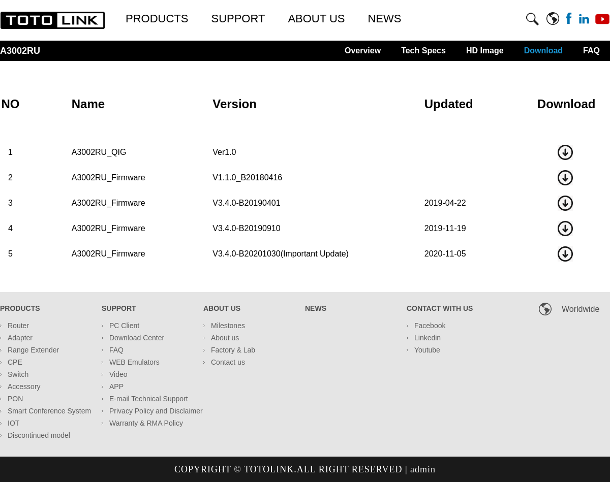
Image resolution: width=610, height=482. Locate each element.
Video (118, 374)
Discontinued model (39, 435)
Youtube (427, 350)
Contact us (228, 362)
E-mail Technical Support (148, 399)
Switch (18, 374)
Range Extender (33, 350)
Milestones (228, 326)
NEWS (384, 18)
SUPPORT (238, 18)
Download (543, 50)
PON (15, 399)
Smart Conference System (49, 411)
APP (116, 386)
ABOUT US (316, 18)
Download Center (136, 338)
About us (225, 338)
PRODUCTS (157, 18)
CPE (15, 362)
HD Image (485, 50)
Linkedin (427, 338)
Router (18, 326)
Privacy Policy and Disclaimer (156, 411)
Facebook (429, 326)
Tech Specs (423, 50)
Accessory (24, 386)
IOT (13, 423)
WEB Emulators (134, 362)
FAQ (591, 50)
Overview (363, 50)
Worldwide (580, 309)
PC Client (124, 326)
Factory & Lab (233, 350)
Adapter (20, 338)
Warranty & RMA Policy (146, 423)
